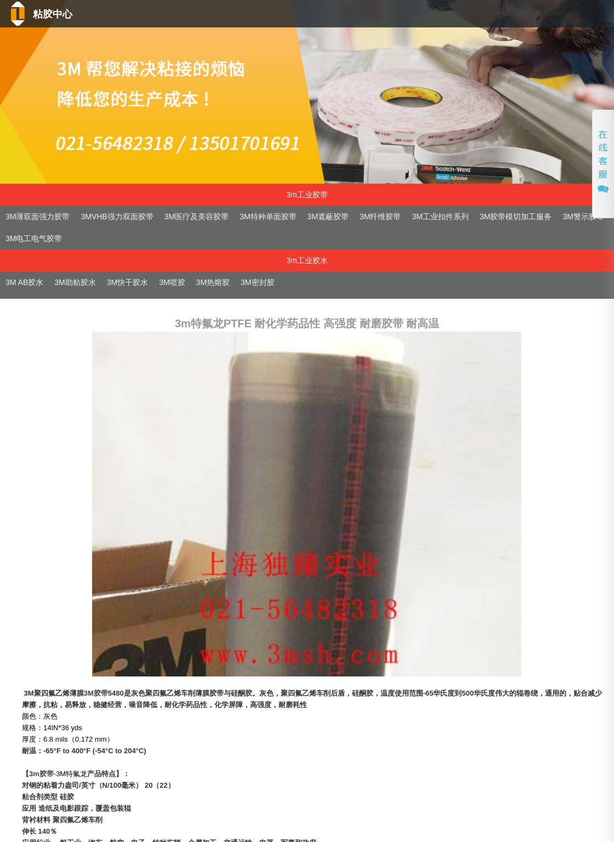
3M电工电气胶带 (33, 238)
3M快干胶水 (127, 282)
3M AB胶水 (24, 282)
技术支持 (394, 37)
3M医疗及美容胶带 (196, 216)
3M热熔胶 (213, 282)
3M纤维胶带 (380, 216)
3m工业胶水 (306, 260)
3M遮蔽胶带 (328, 216)
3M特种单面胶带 (268, 216)
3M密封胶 (257, 282)
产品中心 (323, 37)
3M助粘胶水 (74, 282)
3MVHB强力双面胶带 (117, 216)
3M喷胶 (172, 282)
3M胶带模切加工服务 (516, 216)
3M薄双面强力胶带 (37, 216)
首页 (240, 37)
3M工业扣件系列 (440, 216)
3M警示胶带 (583, 216)
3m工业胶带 (306, 194)
